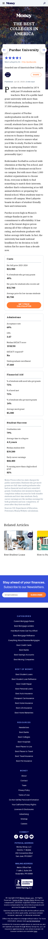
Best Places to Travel (24, 751)
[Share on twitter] (21, 838)
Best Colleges (24, 737)
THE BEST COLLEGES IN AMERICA (24, 28)
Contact (24, 781)
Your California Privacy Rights (24, 805)
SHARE (36, 75)
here (35, 931)
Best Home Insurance (24, 703)
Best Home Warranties (24, 713)
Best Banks (24, 650)
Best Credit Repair (24, 684)
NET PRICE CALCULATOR (24, 305)
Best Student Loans (24, 674)
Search (44, 3)
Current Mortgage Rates (24, 621)
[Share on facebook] (16, 838)
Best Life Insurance (24, 708)
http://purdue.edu (29, 62)
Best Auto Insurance (24, 694)
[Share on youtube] (31, 838)
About (24, 776)
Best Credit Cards (24, 645)
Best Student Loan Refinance (24, 679)
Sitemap (24, 819)
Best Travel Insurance (24, 756)
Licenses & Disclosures (24, 809)
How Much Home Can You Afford (24, 631)
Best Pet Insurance (24, 761)
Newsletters (24, 727)
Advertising (24, 814)
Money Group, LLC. (27, 898)
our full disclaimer (33, 921)
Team (24, 785)
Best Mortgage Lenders (24, 626)
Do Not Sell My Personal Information (24, 800)
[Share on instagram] (26, 838)
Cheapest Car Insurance (24, 698)
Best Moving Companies (24, 660)
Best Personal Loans (24, 689)
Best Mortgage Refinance (24, 636)
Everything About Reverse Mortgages (24, 640)
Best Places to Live (24, 747)
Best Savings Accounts (24, 655)
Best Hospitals (24, 742)
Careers (24, 824)
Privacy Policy (24, 790)
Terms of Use (24, 795)
